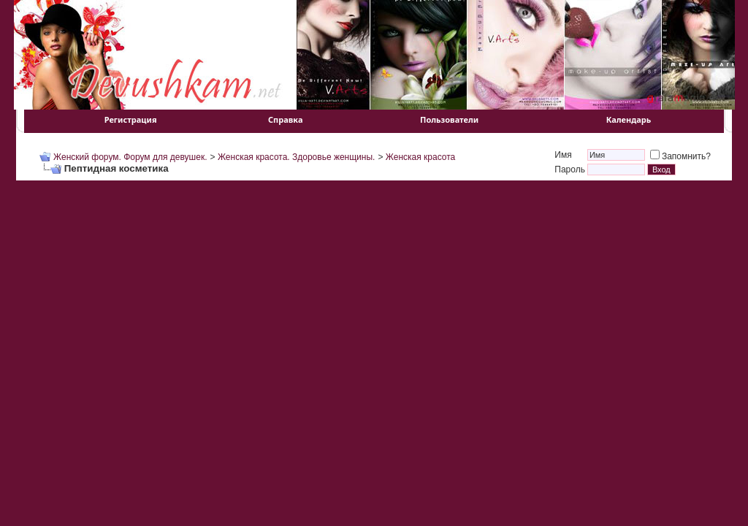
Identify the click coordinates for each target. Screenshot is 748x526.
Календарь (629, 119)
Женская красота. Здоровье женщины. (296, 157)
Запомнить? (680, 156)
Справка (285, 119)
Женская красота (420, 157)
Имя (562, 155)
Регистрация (130, 119)
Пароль (569, 169)
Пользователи (449, 119)
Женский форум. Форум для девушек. (130, 157)
